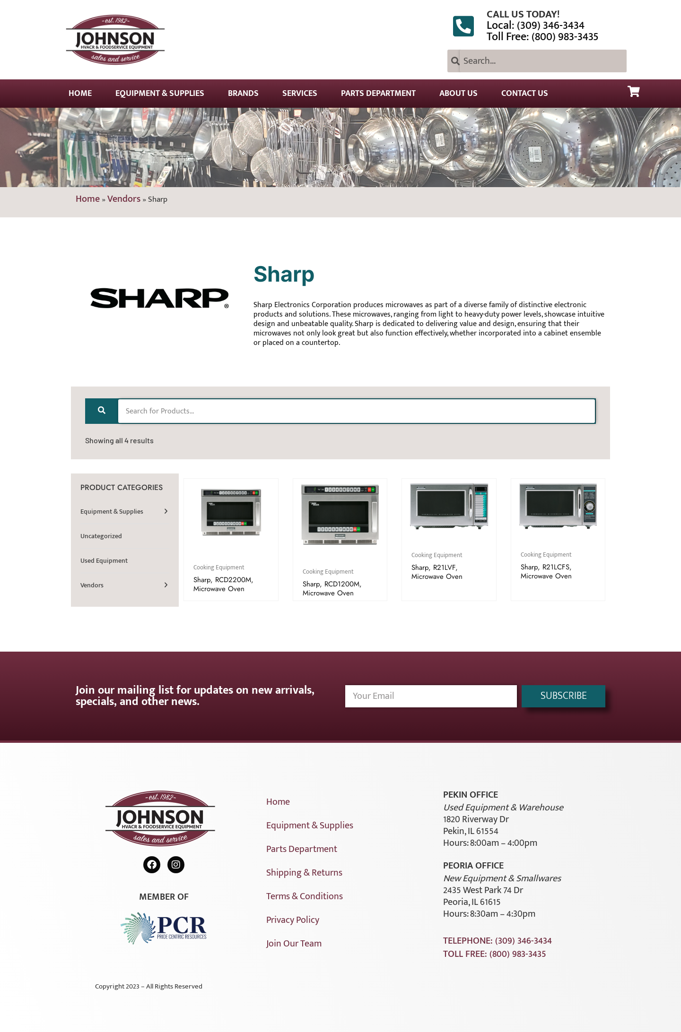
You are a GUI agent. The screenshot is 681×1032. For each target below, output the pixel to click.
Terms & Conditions (304, 896)
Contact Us (524, 93)
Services (299, 93)
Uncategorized (101, 536)
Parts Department (378, 93)
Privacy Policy (292, 920)
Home (80, 93)
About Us (458, 93)
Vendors (123, 199)
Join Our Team (294, 944)
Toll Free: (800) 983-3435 (543, 36)
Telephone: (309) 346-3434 (497, 941)
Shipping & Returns (304, 873)
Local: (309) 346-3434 (536, 25)
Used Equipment (104, 560)
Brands (243, 93)
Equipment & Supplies (159, 93)
